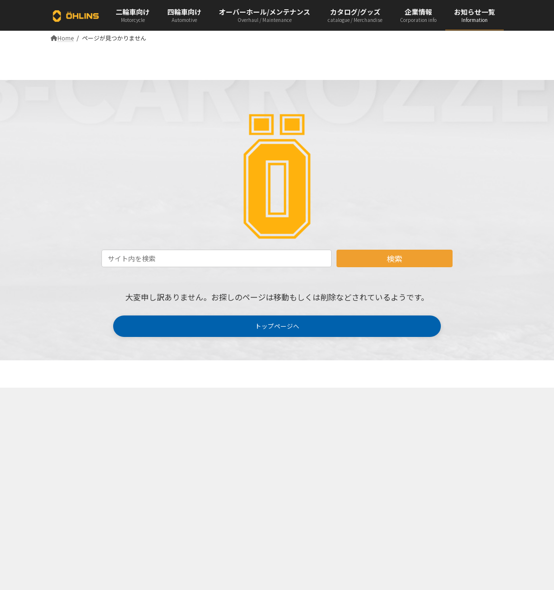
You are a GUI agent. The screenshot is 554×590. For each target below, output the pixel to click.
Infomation (71, 493)
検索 (394, 258)
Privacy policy (309, 493)
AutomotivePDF (194, 459)
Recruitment (306, 459)
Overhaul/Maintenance (86, 476)
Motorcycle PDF (194, 442)
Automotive (71, 459)
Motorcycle (70, 442)
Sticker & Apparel (196, 512)
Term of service (310, 476)
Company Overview (316, 442)
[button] (277, 327)
